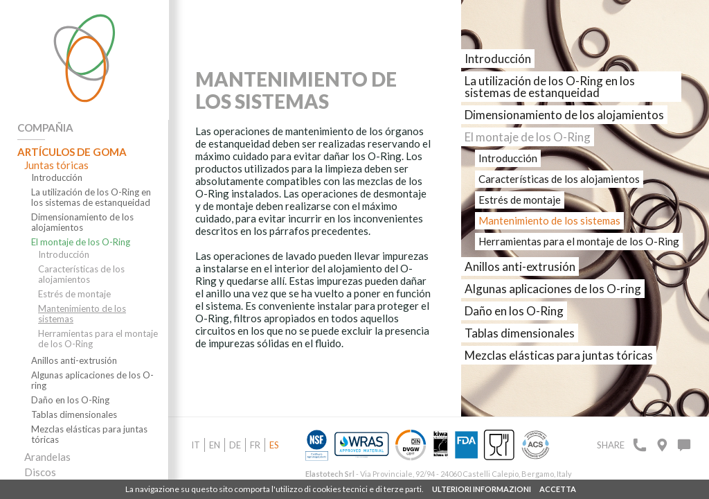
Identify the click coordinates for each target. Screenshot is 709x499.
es (274, 444)
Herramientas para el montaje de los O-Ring (98, 339)
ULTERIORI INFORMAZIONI (481, 488)
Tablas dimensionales (74, 415)
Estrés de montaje (74, 294)
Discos (40, 472)
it (195, 444)
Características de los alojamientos (81, 274)
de (235, 444)
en (214, 444)
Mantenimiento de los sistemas (82, 314)
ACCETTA (557, 488)
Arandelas (47, 456)
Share (611, 444)
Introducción (56, 178)
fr (255, 444)
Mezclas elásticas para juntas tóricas (89, 434)
